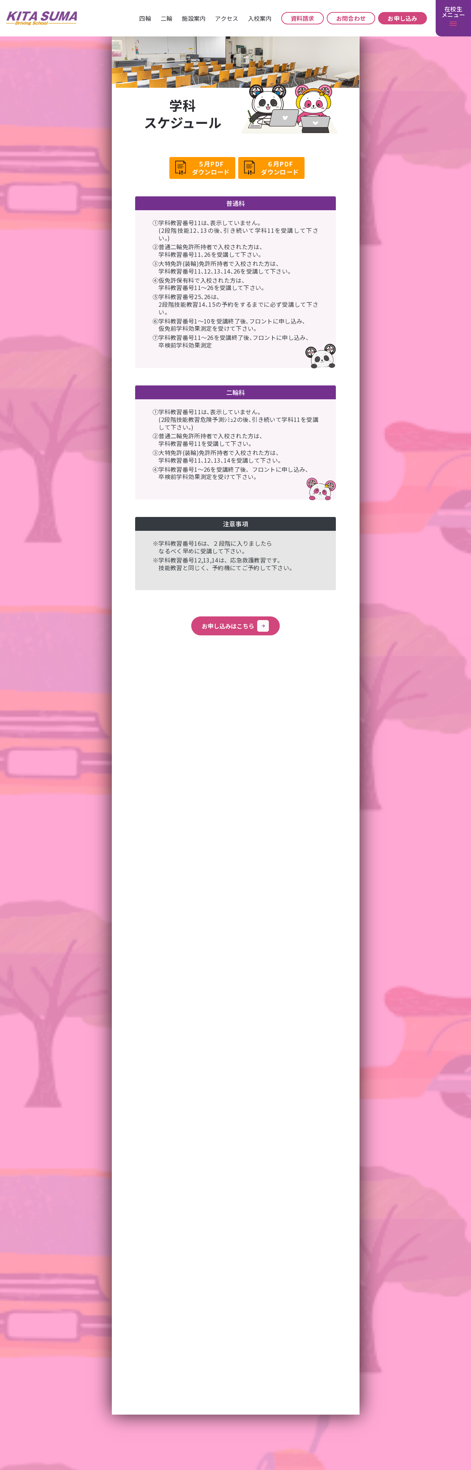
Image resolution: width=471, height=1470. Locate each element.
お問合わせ (351, 18)
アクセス (226, 18)
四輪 (145, 18)
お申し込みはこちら (235, 626)
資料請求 (302, 18)
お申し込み (402, 18)
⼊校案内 (260, 18)
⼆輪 (167, 18)
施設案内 (193, 18)
